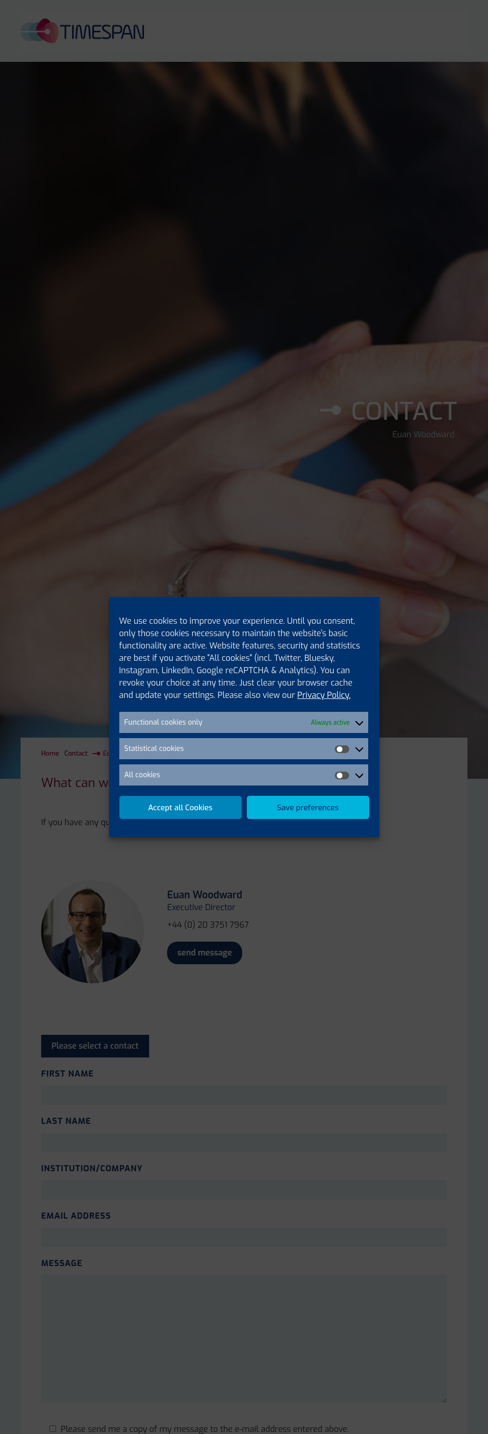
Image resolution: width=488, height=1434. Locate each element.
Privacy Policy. (324, 695)
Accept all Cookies (180, 808)
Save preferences (308, 808)
